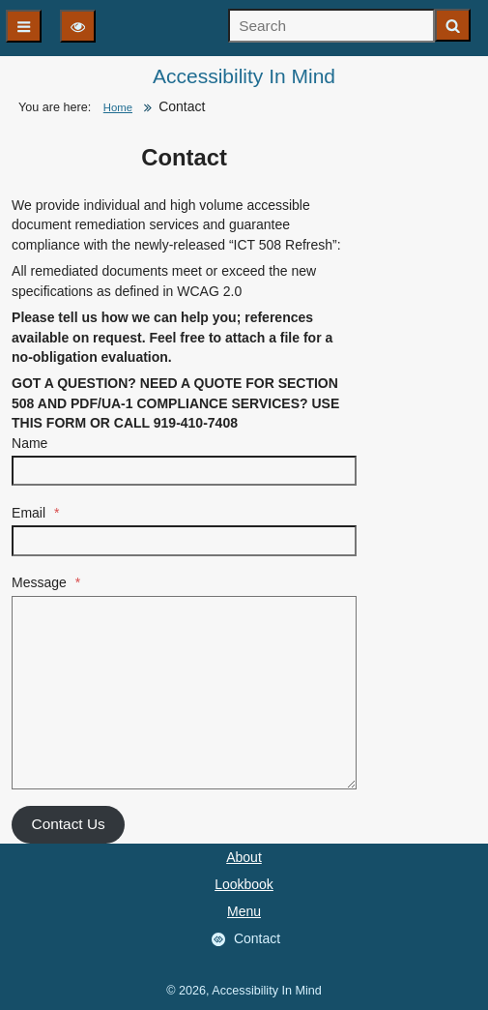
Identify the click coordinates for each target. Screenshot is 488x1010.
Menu (244, 911)
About (244, 857)
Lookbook (244, 884)
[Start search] (453, 25)
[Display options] (78, 26)
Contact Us (68, 824)
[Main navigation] (24, 26)
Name (29, 443)
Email (35, 512)
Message (46, 582)
